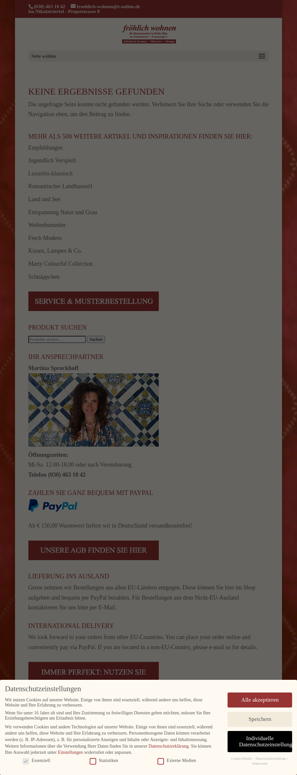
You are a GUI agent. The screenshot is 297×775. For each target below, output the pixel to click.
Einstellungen (70, 751)
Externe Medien (176, 760)
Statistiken (104, 760)
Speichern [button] (259, 718)
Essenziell (36, 760)
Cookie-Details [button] (242, 758)
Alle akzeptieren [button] (260, 699)
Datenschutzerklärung (169, 745)
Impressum (260, 763)
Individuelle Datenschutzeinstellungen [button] (265, 740)
